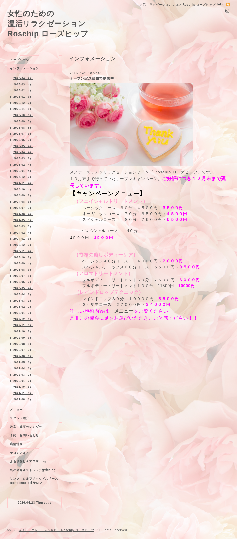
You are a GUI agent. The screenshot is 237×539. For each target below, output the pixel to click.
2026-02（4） (23, 90)
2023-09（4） (23, 263)
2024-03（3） (23, 226)
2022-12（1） (23, 319)
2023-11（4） (23, 251)
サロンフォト (19, 452)
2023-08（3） (23, 269)
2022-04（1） (23, 368)
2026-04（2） (23, 78)
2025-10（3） (23, 115)
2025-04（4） (23, 152)
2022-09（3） (23, 337)
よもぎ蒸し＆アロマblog (28, 461)
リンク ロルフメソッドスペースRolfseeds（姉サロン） (34, 481)
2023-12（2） (23, 244)
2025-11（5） (23, 109)
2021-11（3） (23, 393)
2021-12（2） (23, 387)
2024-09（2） (23, 195)
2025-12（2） (23, 102)
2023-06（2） (23, 281)
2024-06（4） (23, 214)
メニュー (124, 311)
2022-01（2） (23, 380)
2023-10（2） (23, 257)
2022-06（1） (23, 356)
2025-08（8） (23, 127)
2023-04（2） (23, 294)
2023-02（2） (23, 306)
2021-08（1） (23, 399)
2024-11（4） (23, 183)
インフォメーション (24, 68)
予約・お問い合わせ (24, 435)
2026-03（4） (23, 84)
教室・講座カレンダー (26, 427)
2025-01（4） (23, 170)
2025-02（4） (23, 164)
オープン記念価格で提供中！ (94, 78)
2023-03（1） (23, 300)
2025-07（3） (23, 133)
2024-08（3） (23, 201)
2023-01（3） (23, 312)
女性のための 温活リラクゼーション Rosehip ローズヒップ (47, 23)
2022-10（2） (23, 331)
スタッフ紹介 (19, 418)
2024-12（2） (23, 176)
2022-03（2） (23, 374)
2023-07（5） (23, 275)
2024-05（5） (23, 220)
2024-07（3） (23, 207)
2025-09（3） (23, 121)
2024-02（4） (23, 232)
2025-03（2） (23, 158)
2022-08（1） (23, 343)
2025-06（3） (23, 139)
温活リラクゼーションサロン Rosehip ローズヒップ (56, 530)
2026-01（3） (23, 96)
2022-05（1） (23, 362)
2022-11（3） (23, 325)
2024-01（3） (23, 238)
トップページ (19, 60)
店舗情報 (16, 444)
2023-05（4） (23, 288)
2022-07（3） (23, 349)
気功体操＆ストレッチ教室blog (33, 470)
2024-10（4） (23, 189)
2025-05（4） (23, 146)
